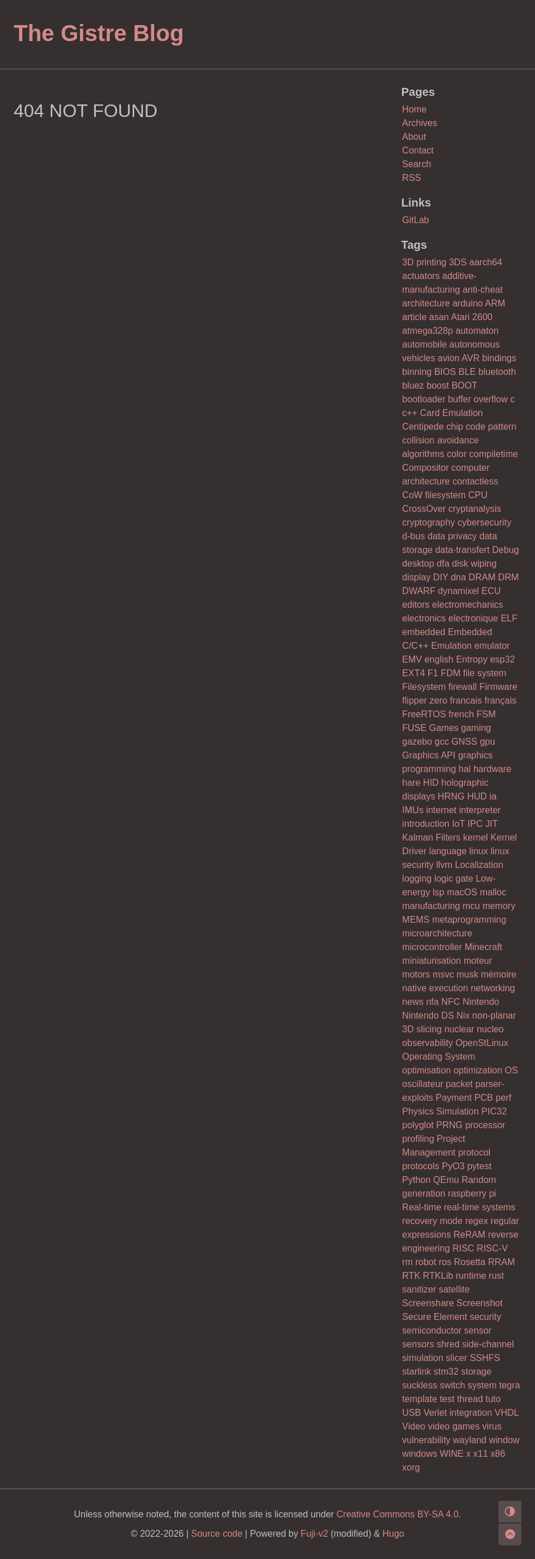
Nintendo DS (428, 1015)
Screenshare (428, 1303)
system (482, 1385)
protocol (474, 1152)
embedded (423, 632)
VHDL (506, 1412)
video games (454, 1426)
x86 (497, 1454)
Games (443, 728)
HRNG (451, 796)
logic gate (453, 878)
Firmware (499, 687)
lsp (438, 892)
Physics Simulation (440, 1111)
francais (466, 700)
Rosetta (469, 1262)
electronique (473, 618)
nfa (432, 1002)
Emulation (451, 646)
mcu (471, 906)
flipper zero (424, 700)
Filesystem (423, 687)
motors (416, 974)
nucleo (490, 1029)
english (438, 659)
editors (415, 604)
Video (413, 1426)
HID (431, 782)
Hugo (393, 1533)
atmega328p (427, 331)
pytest (479, 1166)
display (416, 577)
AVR (470, 358)
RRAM (501, 1262)
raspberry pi (472, 1193)
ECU (491, 591)
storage (476, 1371)
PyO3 (453, 1166)
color (457, 454)
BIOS (445, 372)
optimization (477, 1070)
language (447, 851)
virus (492, 1426)
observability (427, 1043)
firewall (462, 687)
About (414, 137)
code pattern (491, 426)
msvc (443, 974)
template (419, 1399)
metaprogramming (469, 919)
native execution (435, 988)
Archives (419, 123)
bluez (413, 385)
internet (441, 810)
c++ (409, 413)
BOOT (464, 385)
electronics (423, 618)
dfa (443, 563)
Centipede (423, 426)
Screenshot (480, 1303)
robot (425, 1262)
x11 (480, 1454)
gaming (476, 728)
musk (467, 974)
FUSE (414, 728)
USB (411, 1412)
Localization (479, 865)
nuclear (459, 1029)
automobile (424, 344)
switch (452, 1385)
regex (476, 1221)
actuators (421, 276)
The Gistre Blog (99, 33)
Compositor (425, 467)
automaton (477, 331)
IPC (475, 824)
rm (407, 1262)
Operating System (438, 1056)
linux (478, 851)
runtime (471, 1276)
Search (416, 164)
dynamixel (458, 591)
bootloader (423, 399)
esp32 (502, 659)
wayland (469, 1440)
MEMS (415, 919)
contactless (475, 481)
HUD (477, 796)
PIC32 (493, 1111)
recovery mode (432, 1221)
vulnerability (426, 1440)
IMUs (412, 810)
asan (439, 317)
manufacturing (431, 906)
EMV (412, 659)
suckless (419, 1385)
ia (492, 796)
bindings (499, 358)
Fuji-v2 (314, 1533)
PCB (483, 1097)
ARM (495, 303)
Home (414, 109)
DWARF (418, 591)
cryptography (428, 522)
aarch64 (485, 262)
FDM (451, 673)
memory (499, 906)
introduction (425, 824)
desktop (418, 563)
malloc (493, 892)
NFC (450, 1002)
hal (464, 769)
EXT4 (413, 673)
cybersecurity (484, 522)
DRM (508, 577)
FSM (486, 714)
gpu (487, 741)
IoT (458, 824)
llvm (444, 865)
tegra (509, 1385)
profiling (418, 1139)
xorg (411, 1467)
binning (417, 372)
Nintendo (480, 1002)
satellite (454, 1289)
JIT (491, 824)
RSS (411, 178)
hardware (492, 769)
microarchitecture (437, 933)
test (447, 1399)
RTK (411, 1276)
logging (417, 878)
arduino (467, 303)
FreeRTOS (424, 714)
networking (492, 988)
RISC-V (492, 1248)
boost (438, 385)
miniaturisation (431, 961)
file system (484, 673)
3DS (457, 262)
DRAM (482, 577)
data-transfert (462, 550)
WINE (452, 1454)
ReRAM (469, 1234)
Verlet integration (458, 1412)
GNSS (464, 741)
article (414, 317)
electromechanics (468, 604)
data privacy (452, 536)
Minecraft (483, 947)
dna (458, 577)
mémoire (498, 974)
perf (504, 1097)
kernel (475, 837)
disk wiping (474, 563)
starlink (416, 1371)
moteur (478, 961)
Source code (217, 1533)
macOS (462, 892)
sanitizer (419, 1289)
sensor (478, 1330)
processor (485, 1125)
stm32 (445, 1371)
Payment (454, 1097)
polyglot (417, 1125)
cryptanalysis (474, 509)
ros (445, 1262)
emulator (492, 646)
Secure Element (434, 1317)
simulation (422, 1358)
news (412, 1002)
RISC (463, 1248)
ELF (509, 618)
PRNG (449, 1125)
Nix (463, 1015)
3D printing (424, 262)
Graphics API (428, 755)
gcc (442, 741)
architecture (426, 303)
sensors (418, 1344)
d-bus (413, 536)
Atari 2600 (472, 317)
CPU (478, 495)
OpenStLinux (482, 1043)
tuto (493, 1399)
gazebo (417, 741)
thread (469, 1399)
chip (454, 426)
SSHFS (485, 1358)
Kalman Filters (431, 837)
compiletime (493, 454)
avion (449, 358)
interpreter (480, 810)
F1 (433, 673)
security (485, 1317)
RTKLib (438, 1276)
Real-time (421, 1207)
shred (448, 1344)
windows (419, 1454)
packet (459, 1084)
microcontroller (432, 947)
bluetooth (497, 372)
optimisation (426, 1070)
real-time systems (479, 1207)
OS (511, 1070)
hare (411, 782)
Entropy (472, 659)
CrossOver (423, 509)
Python (416, 1180)
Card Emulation (451, 413)
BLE (467, 372)
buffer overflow (478, 399)
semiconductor (431, 1330)
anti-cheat (482, 289)
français (500, 700)
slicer (456, 1358)
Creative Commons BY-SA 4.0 (397, 1514)
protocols (420, 1166)
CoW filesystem (433, 495)
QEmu (446, 1180)
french (461, 714)
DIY (440, 577)
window (504, 1440)
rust (496, 1276)
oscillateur (422, 1084)
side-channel (488, 1344)
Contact (417, 150)
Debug (505, 550)
